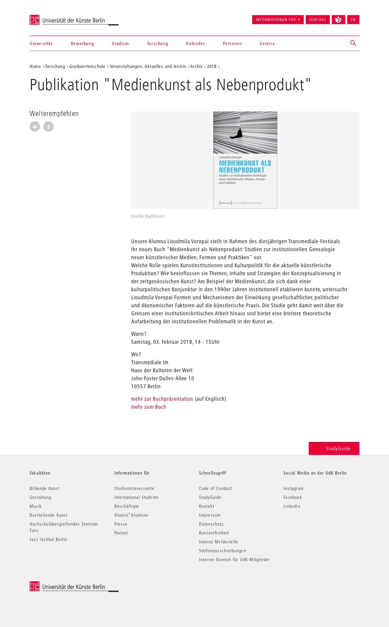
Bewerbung (82, 43)
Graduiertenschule (87, 66)
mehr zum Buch (149, 406)
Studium (120, 43)
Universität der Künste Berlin (53, 17)
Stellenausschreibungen (222, 550)
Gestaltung (40, 497)
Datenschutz (211, 524)
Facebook (293, 497)
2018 (212, 66)
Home (35, 66)
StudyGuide (334, 448)
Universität (41, 43)
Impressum (210, 515)
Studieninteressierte (134, 488)
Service (267, 43)
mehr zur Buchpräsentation (162, 398)
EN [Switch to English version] (353, 19)
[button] (353, 43)
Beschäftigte (126, 506)
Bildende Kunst (45, 488)
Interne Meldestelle (218, 542)
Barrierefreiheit (214, 533)
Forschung (157, 43)
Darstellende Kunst (49, 515)
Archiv (196, 66)
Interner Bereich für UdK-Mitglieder (234, 559)
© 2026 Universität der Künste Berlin (61, 584)
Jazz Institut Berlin (48, 539)
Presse (120, 524)
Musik (36, 506)
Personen (232, 43)
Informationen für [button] (276, 19)
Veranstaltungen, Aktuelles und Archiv (148, 66)
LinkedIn (292, 506)
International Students (136, 497)
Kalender (195, 43)
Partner (121, 533)
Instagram (294, 488)
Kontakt (317, 19)
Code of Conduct (215, 488)
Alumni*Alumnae (131, 515)
